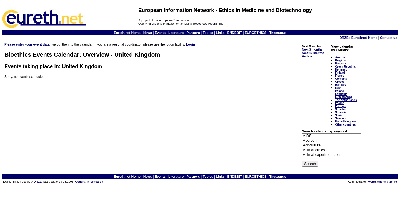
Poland (339, 103)
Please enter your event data (27, 44)
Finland (340, 72)
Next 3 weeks (311, 46)
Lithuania (341, 94)
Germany (341, 78)
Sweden (340, 118)
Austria (340, 57)
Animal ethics (331, 150)
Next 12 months (313, 52)
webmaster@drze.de (382, 181)
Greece (339, 81)
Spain (338, 115)
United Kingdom (345, 121)
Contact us (388, 38)
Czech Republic (345, 66)
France (339, 75)
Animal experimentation (331, 154)
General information (89, 181)
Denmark (341, 69)
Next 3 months (312, 49)
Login (190, 44)
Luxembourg (343, 97)
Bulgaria (340, 63)
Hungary (340, 84)
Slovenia (340, 112)
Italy (338, 87)
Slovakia (340, 109)
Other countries (345, 124)
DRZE (38, 181)
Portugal (340, 106)
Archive (307, 56)
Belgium (340, 60)
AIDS (331, 136)
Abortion (331, 140)
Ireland (339, 90)
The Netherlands (346, 100)
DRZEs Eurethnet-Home (358, 38)
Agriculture (331, 145)
